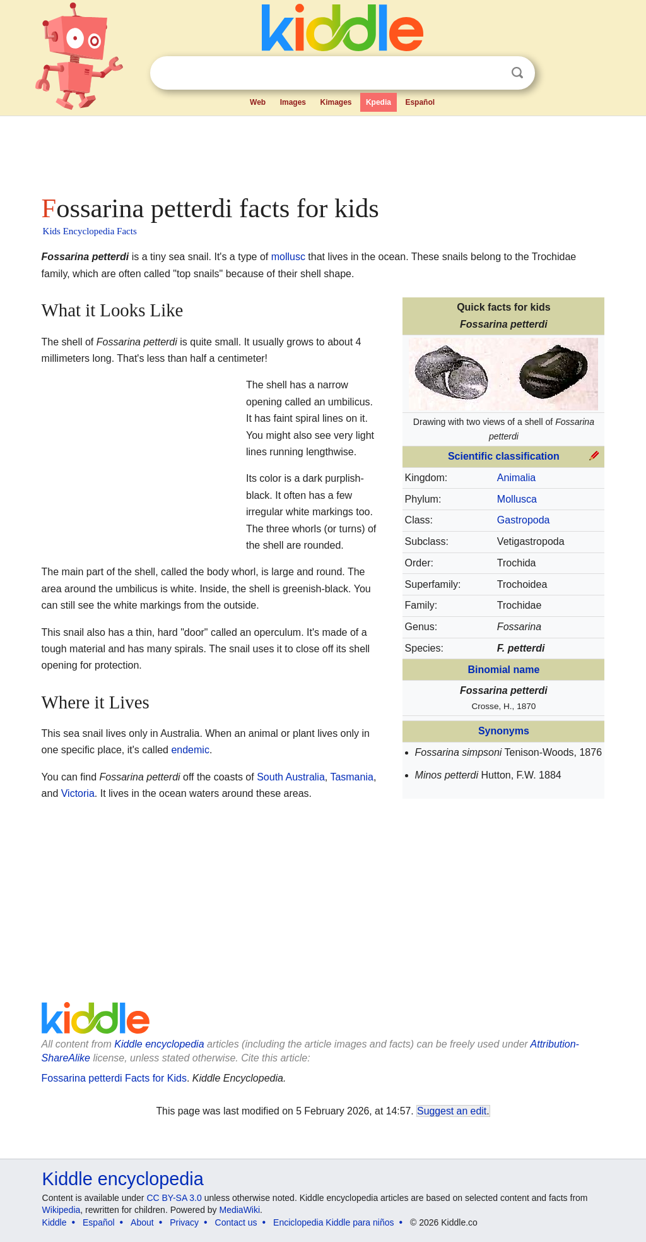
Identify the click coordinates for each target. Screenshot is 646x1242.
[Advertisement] (322, 151)
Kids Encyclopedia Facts (90, 231)
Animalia (516, 477)
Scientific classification (504, 456)
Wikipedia (61, 1210)
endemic (190, 749)
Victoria (78, 793)
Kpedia (378, 102)
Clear (491, 73)
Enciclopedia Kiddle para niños (333, 1222)
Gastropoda (523, 520)
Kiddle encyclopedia (159, 1044)
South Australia (291, 777)
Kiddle (54, 1222)
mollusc (288, 256)
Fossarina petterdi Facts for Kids (114, 1078)
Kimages (335, 102)
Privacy (184, 1222)
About (142, 1222)
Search (517, 73)
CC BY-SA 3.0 (173, 1198)
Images (293, 102)
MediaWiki (240, 1210)
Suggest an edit (451, 1111)
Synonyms (503, 730)
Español (420, 102)
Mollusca (517, 499)
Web (258, 102)
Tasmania (351, 777)
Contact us (236, 1222)
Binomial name (503, 669)
